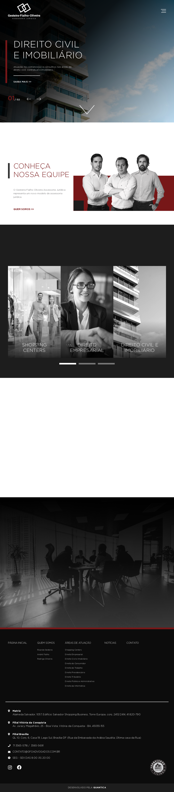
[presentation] (29, 99)
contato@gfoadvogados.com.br (34, 752)
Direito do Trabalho (73, 668)
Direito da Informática (75, 686)
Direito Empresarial (74, 654)
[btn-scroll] (87, 106)
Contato (132, 643)
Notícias (110, 643)
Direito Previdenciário (75, 672)
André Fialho (43, 654)
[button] (67, 363)
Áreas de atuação (78, 643)
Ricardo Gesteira (45, 650)
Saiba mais (22, 81)
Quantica (99, 788)
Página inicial (17, 643)
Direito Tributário (73, 677)
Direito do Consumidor (75, 663)
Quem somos (23, 209)
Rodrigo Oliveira (44, 659)
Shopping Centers (73, 650)
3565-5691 (37, 745)
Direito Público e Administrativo (79, 681)
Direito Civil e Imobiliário (76, 659)
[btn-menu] (163, 11)
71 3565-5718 (21, 745)
